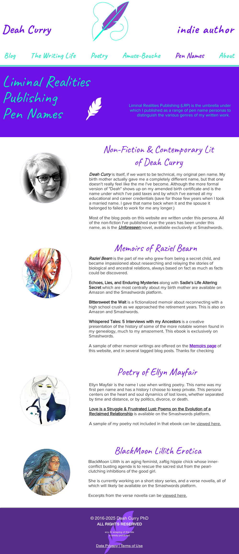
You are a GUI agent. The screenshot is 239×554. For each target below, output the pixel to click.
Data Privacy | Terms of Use (119, 545)
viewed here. (209, 423)
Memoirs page (202, 345)
